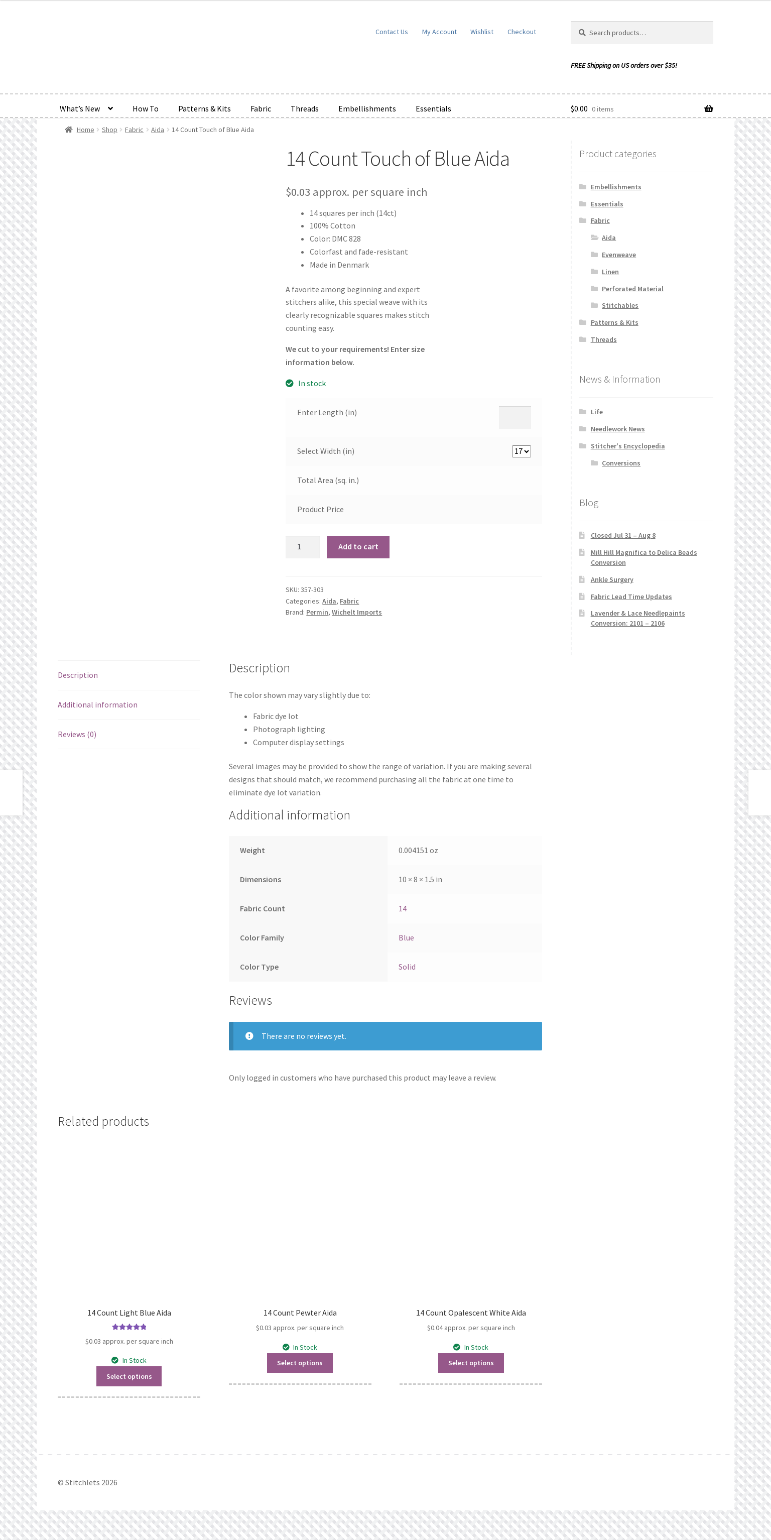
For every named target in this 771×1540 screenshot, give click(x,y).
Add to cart (358, 546)
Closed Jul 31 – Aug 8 (623, 535)
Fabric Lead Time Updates (631, 596)
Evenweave (619, 254)
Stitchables (620, 305)
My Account (439, 31)
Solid (407, 967)
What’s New (80, 108)
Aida (157, 129)
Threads (305, 108)
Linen (610, 271)
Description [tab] (78, 675)
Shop (109, 129)
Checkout (521, 31)
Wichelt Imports (357, 612)
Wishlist (481, 31)
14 (403, 908)
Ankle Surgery (612, 579)
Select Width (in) (325, 451)
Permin (317, 612)
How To (146, 108)
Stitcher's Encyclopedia (628, 445)
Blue (406, 937)
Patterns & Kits (204, 108)
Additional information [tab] (98, 704)
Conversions (621, 462)
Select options (129, 1376)
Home (85, 129)
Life (597, 411)
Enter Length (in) (327, 412)
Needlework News (618, 428)
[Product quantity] (303, 547)
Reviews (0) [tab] (77, 734)
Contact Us (391, 31)
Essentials (433, 108)
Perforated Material (633, 288)
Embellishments (367, 108)
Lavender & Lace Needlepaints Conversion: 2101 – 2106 (638, 618)
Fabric (260, 108)
